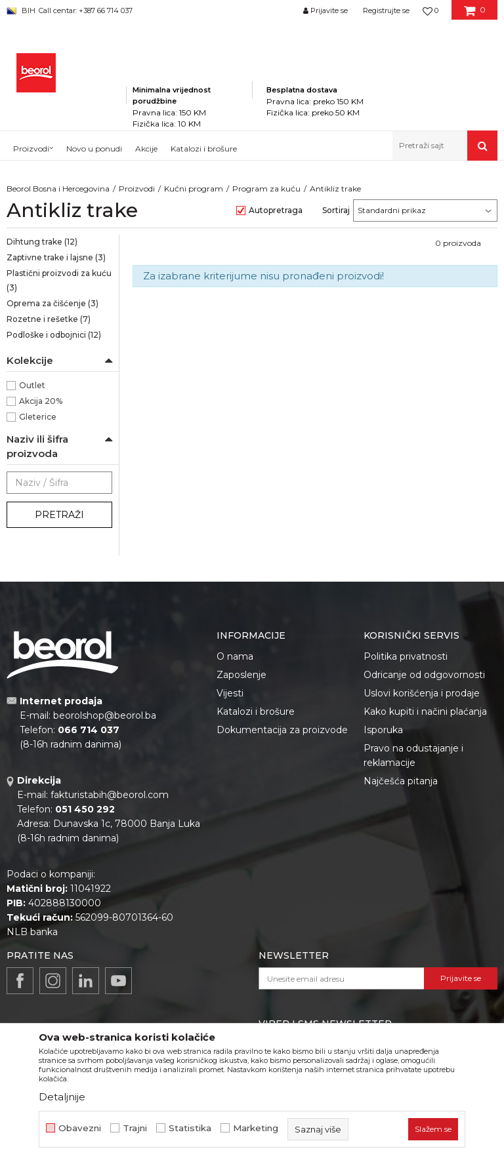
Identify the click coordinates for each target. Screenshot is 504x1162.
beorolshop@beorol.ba (104, 715)
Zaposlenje (241, 675)
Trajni (135, 1128)
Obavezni (79, 1128)
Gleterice (37, 417)
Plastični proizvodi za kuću (59, 280)
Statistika (190, 1128)
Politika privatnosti (406, 656)
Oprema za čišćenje (52, 303)
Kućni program (193, 188)
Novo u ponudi (94, 148)
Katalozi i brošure (256, 711)
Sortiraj (336, 210)
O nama (235, 656)
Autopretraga (276, 210)
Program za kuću (266, 188)
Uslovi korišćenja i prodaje (422, 693)
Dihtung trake (42, 242)
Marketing (255, 1128)
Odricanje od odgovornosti (424, 675)
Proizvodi (137, 188)
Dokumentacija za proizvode (282, 730)
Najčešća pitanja (401, 781)
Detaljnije (62, 1097)
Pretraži (59, 515)
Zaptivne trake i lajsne (56, 257)
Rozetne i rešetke (49, 319)
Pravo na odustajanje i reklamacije (413, 755)
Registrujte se (386, 10)
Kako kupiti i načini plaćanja (425, 711)
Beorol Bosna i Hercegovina (58, 188)
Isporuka (383, 730)
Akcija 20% (40, 401)
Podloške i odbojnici (54, 335)
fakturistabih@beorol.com (110, 795)
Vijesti (230, 693)
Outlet (32, 385)
